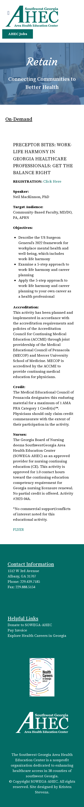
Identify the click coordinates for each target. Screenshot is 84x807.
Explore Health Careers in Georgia (37, 635)
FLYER (18, 529)
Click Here (52, 181)
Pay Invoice (17, 630)
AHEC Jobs (17, 33)
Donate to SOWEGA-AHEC (30, 624)
